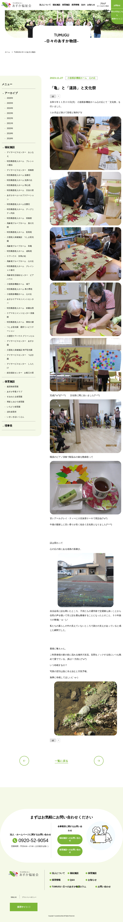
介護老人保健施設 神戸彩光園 (19, 350)
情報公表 (14, 897)
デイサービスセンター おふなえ (20, 154)
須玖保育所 (11, 412)
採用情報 (75, 5)
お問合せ (117, 5)
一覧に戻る (61, 760)
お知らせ (91, 5)
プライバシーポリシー (29, 897)
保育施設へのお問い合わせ (69, 851)
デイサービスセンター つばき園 (20, 357)
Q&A (83, 5)
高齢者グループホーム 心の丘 (20, 261)
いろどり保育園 (13, 407)
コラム (106, 10)
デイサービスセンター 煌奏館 (20, 170)
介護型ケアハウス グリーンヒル (20, 336)
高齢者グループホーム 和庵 (19, 246)
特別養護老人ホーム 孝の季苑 (19, 289)
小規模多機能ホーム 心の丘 (19, 294)
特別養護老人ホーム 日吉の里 (20, 190)
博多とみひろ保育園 (15, 402)
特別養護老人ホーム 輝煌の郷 (20, 322)
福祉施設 (56, 5)
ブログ (103, 5)
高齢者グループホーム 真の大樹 (20, 225)
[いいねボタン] (53, 96)
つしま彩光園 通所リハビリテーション (20, 329)
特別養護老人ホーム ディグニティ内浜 (20, 211)
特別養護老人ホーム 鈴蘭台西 (20, 308)
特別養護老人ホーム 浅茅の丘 (19, 180)
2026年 (10, 98)
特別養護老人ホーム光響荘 (18, 204)
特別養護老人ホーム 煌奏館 (19, 218)
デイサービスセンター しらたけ (20, 366)
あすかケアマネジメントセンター (20, 301)
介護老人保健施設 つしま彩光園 (20, 239)
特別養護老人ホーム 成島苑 (19, 251)
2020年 (10, 128)
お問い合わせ (103, 886)
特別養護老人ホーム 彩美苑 (19, 232)
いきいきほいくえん (15, 417)
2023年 (10, 113)
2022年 (10, 118)
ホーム (7, 52)
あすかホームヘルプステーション (20, 197)
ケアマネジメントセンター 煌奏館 (20, 315)
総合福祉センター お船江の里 (20, 373)
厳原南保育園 (12, 387)
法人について (45, 5)
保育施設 (66, 5)
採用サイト (117, 15)
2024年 (10, 108)
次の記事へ (99, 761)
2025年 (10, 103)
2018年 (10, 138)
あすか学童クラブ (14, 392)
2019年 (10, 133)
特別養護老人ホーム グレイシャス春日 (20, 268)
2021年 (10, 123)
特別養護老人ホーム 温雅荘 (18, 175)
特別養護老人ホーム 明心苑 (18, 185)
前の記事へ (24, 761)
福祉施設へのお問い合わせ (69, 839)
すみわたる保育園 (14, 397)
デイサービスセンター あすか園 (20, 343)
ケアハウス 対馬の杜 (16, 256)
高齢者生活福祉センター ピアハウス (20, 277)
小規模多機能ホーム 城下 (18, 284)
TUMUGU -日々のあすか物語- (62, 886)
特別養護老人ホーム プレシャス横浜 (20, 163)
